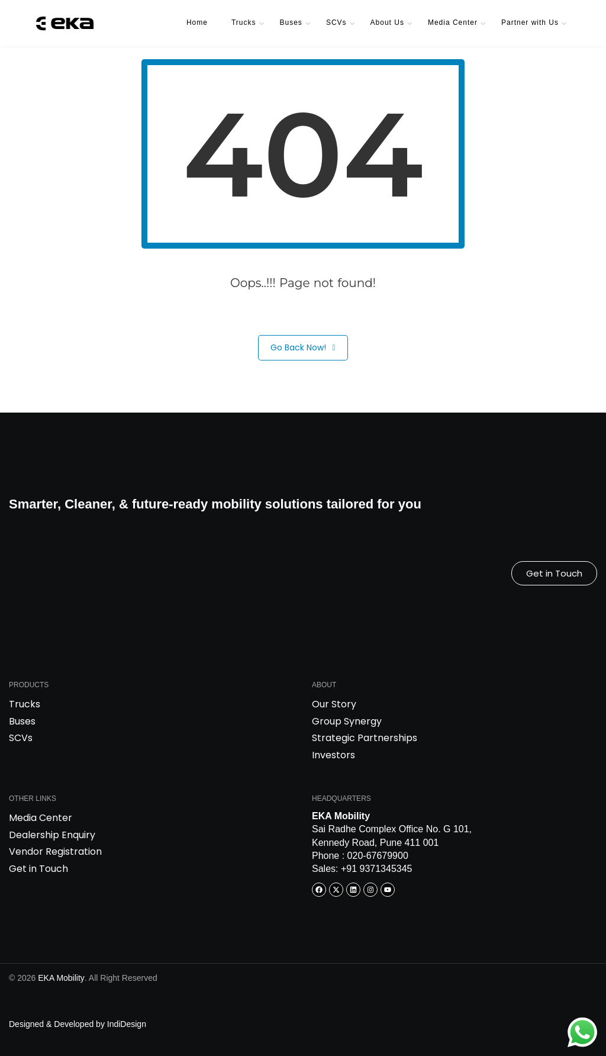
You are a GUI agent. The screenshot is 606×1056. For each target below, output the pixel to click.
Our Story (334, 704)
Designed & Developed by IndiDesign (77, 1024)
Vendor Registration (55, 851)
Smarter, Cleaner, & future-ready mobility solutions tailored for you (215, 504)
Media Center (453, 22)
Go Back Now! (302, 347)
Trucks (243, 22)
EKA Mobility (61, 978)
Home (197, 22)
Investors (333, 755)
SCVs (336, 22)
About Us (387, 22)
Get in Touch (38, 868)
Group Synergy (347, 721)
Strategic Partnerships (364, 738)
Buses (291, 22)
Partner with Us (530, 22)
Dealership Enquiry (52, 835)
